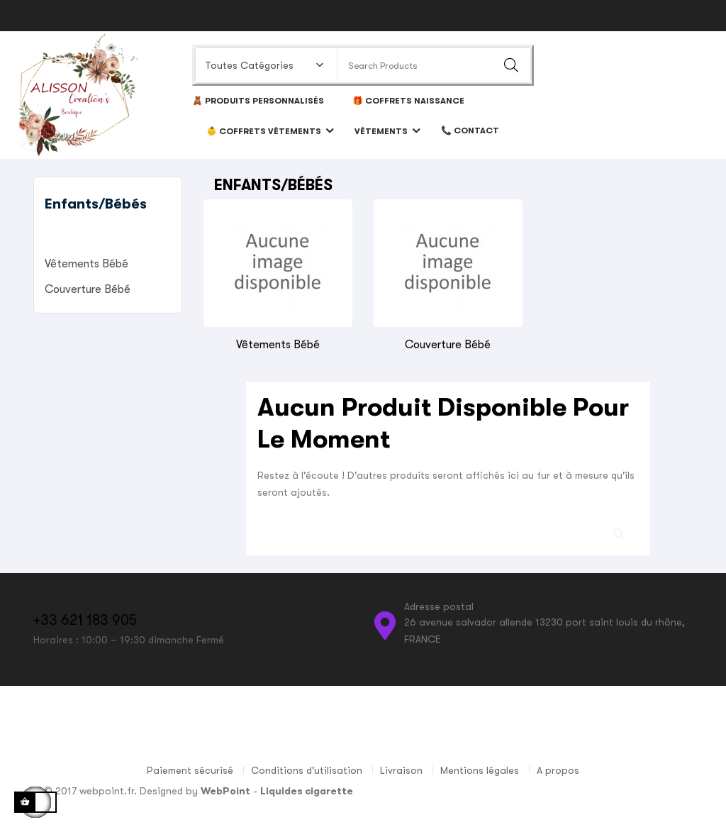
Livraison (401, 770)
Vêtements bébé (86, 263)
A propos (558, 770)
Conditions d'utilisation (306, 770)
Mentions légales (479, 770)
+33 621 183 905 (85, 620)
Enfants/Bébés (96, 204)
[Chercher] (448, 528)
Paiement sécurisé (190, 770)
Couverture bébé (87, 289)
